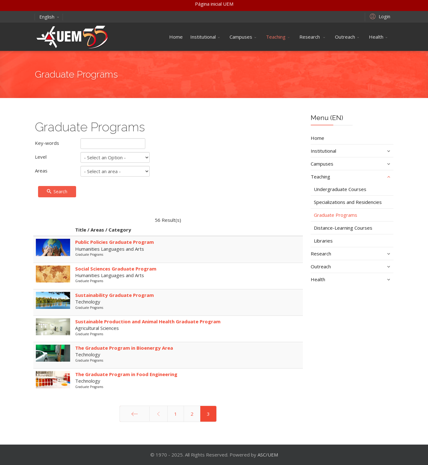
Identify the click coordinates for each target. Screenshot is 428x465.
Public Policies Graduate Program (114, 242)
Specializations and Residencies (348, 202)
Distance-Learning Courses (343, 228)
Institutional (203, 37)
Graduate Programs (335, 215)
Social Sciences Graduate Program (115, 268)
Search (57, 191)
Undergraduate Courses (340, 189)
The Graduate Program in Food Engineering (126, 374)
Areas (41, 170)
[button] (379, 16)
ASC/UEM (268, 454)
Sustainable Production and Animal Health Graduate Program (147, 321)
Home (176, 37)
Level (41, 157)
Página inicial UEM (214, 4)
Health (376, 37)
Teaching (276, 37)
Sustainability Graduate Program (114, 295)
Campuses (241, 37)
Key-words (47, 143)
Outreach (345, 37)
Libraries (323, 241)
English (49, 17)
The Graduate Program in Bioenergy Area (124, 348)
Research (310, 37)
